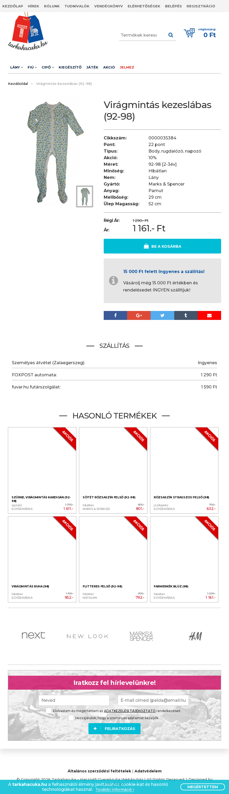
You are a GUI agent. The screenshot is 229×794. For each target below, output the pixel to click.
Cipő (48, 67)
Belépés (173, 6)
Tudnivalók (76, 6)
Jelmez (127, 67)
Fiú (32, 67)
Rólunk (52, 6)
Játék (92, 67)
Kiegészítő (70, 67)
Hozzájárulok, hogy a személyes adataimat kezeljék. (113, 717)
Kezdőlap (12, 6)
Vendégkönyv (108, 6)
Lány (16, 67)
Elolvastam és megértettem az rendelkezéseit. (113, 710)
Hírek (33, 6)
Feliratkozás (114, 727)
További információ (114, 789)
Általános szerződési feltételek (99, 770)
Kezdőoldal (18, 83)
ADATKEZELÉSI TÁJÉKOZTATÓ (130, 710)
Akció (109, 67)
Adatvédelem (148, 770)
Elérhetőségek (144, 6)
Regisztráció (201, 6)
